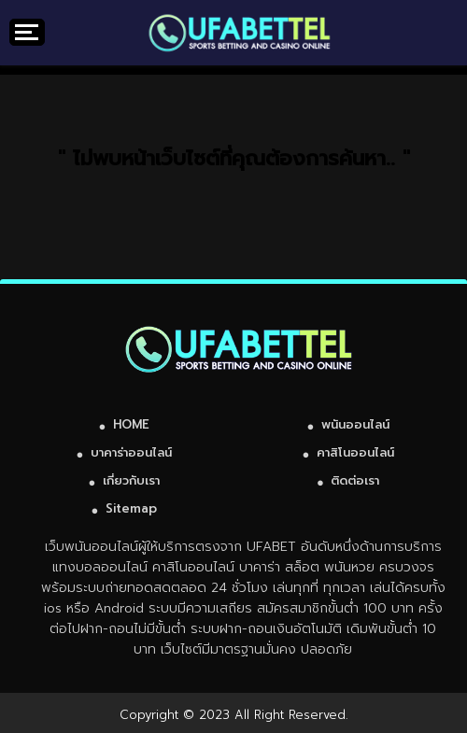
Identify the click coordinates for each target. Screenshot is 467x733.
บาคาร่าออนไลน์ (131, 452)
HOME (131, 424)
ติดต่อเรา (355, 480)
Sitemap (131, 508)
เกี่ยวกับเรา (131, 480)
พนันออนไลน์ (355, 424)
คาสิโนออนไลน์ (355, 452)
